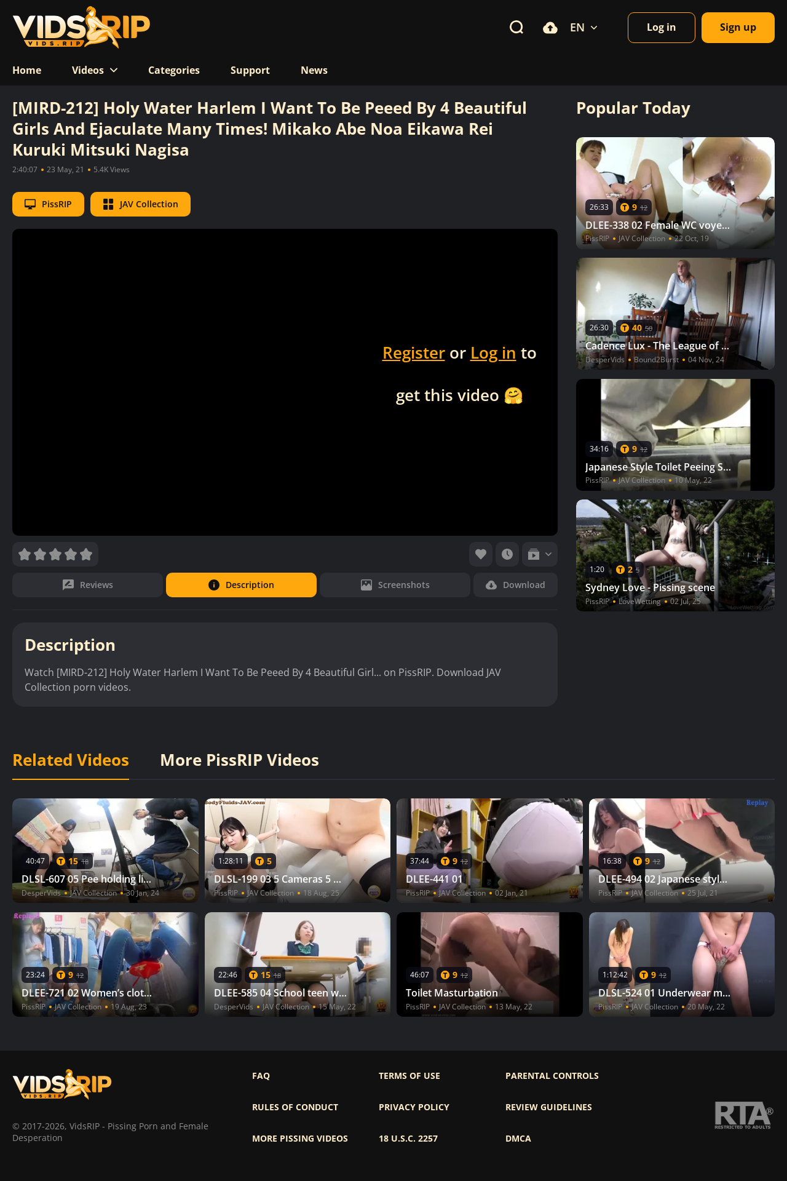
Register (413, 352)
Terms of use (409, 1075)
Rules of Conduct (295, 1107)
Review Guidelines (548, 1107)
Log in (493, 352)
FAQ (261, 1075)
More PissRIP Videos (239, 760)
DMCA (518, 1138)
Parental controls (552, 1075)
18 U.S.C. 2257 (408, 1138)
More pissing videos (300, 1138)
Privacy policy (414, 1107)
